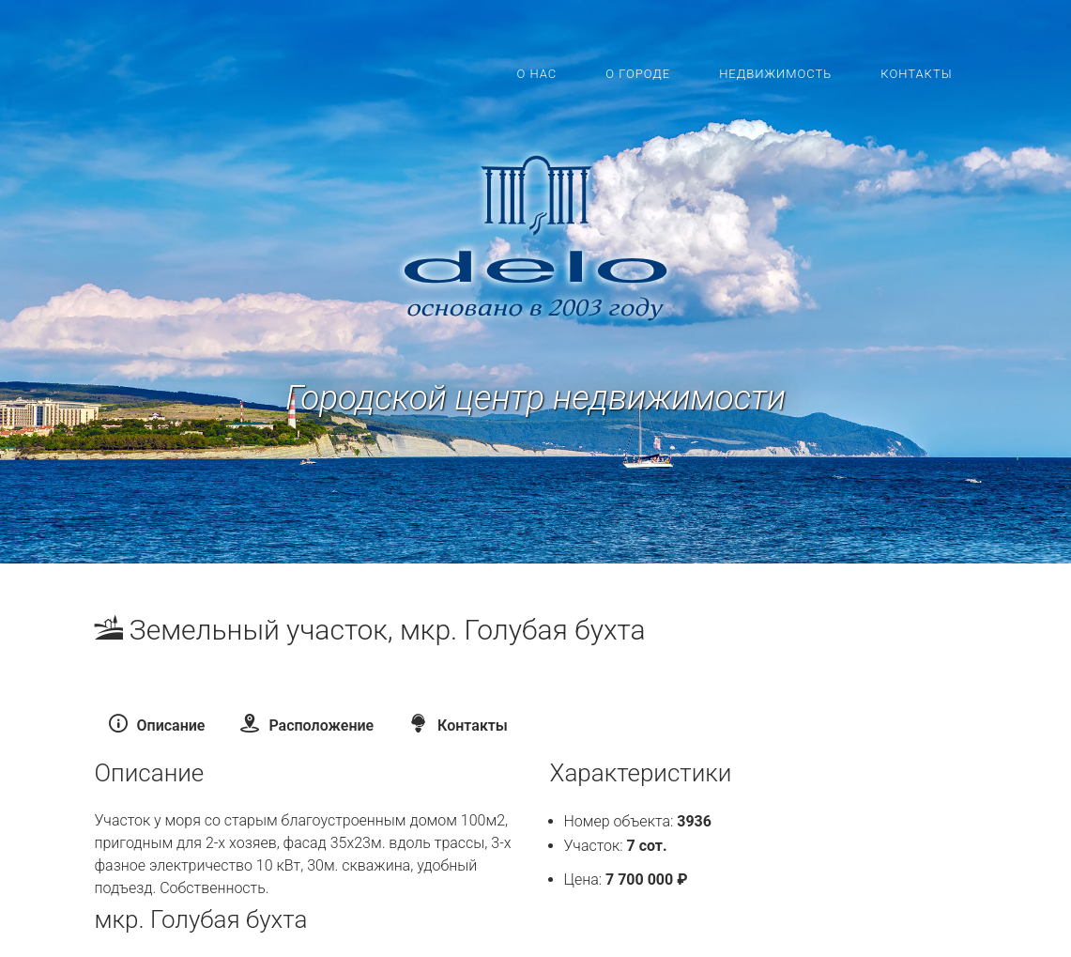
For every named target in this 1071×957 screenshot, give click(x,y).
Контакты (916, 74)
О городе (637, 74)
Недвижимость (775, 74)
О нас (536, 74)
